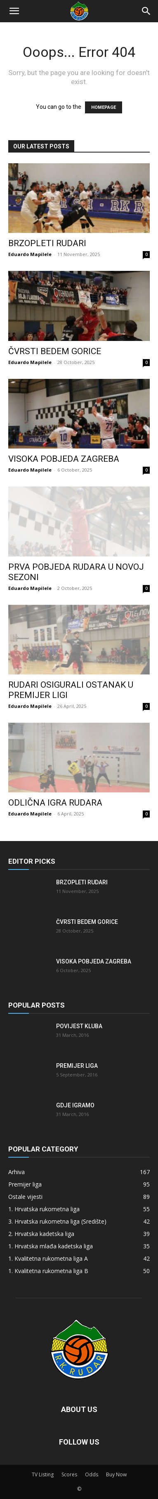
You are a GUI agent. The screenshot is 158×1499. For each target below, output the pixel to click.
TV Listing (43, 1474)
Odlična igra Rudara (55, 803)
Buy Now (116, 1474)
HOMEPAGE (103, 107)
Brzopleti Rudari (47, 243)
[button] (14, 11)
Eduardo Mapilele (30, 254)
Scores (69, 1474)
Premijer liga (77, 1065)
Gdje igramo (75, 1105)
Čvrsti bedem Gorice (54, 351)
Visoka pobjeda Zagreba (63, 459)
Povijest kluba (79, 1026)
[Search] (146, 11)
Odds (91, 1474)
